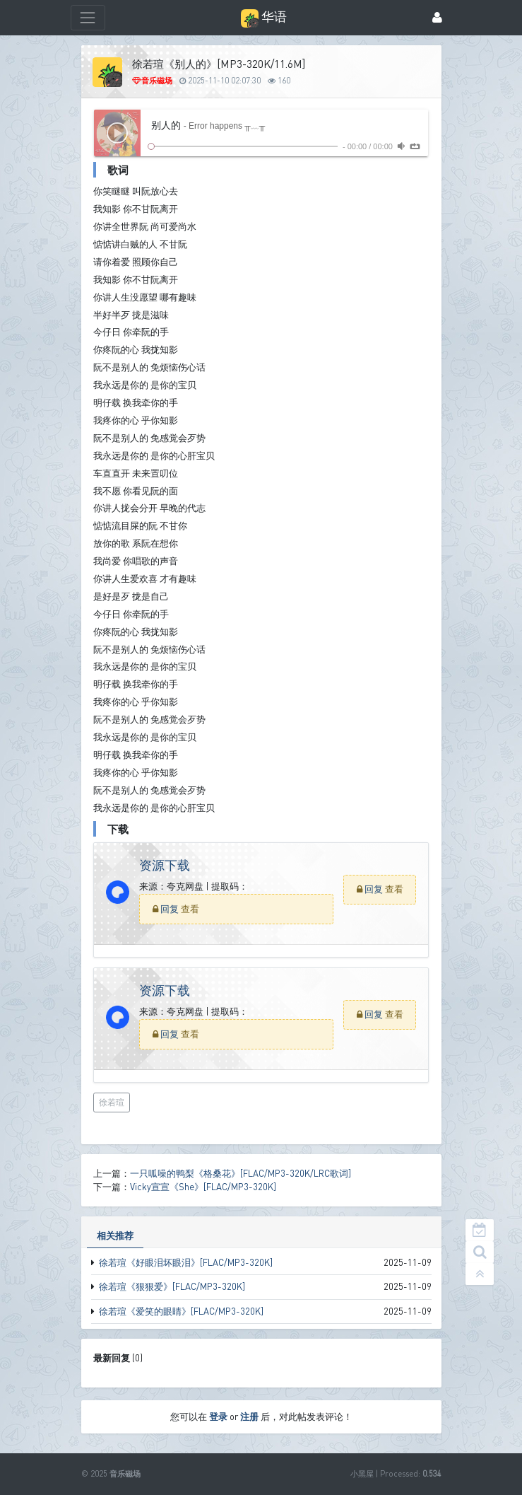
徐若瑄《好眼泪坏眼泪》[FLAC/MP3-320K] (186, 1262)
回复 (170, 908)
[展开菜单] (88, 17)
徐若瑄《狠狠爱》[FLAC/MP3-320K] (172, 1286)
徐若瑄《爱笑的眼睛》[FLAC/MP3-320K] (181, 1311)
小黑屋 (362, 1473)
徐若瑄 (111, 1102)
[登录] (437, 18)
